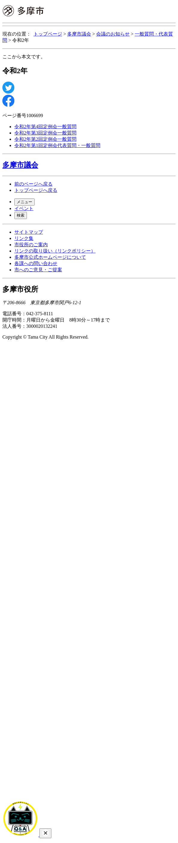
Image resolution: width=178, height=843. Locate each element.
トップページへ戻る (35, 190)
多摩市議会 (79, 33)
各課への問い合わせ (35, 263)
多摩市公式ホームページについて (50, 257)
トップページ (47, 33)
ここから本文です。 (23, 56)
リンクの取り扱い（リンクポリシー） (55, 250)
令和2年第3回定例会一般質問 (45, 132)
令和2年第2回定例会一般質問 (45, 139)
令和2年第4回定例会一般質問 (45, 126)
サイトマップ (28, 232)
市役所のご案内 (31, 244)
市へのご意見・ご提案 (38, 269)
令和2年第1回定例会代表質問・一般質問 (57, 145)
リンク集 (23, 238)
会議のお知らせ (113, 33)
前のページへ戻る (33, 183)
